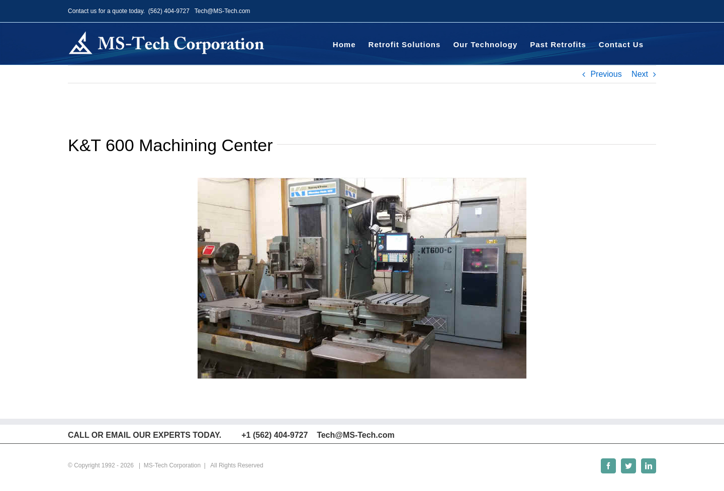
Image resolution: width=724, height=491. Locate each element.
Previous (605, 74)
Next (639, 74)
